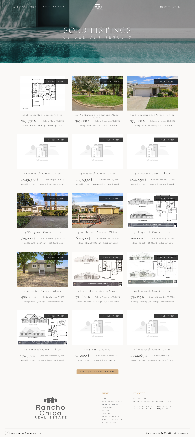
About (105, 410)
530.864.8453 (140, 399)
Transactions (110, 405)
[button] (56, 81)
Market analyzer (112, 419)
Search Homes (110, 416)
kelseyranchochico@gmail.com (152, 402)
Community (108, 408)
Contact (107, 413)
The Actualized (33, 433)
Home (105, 399)
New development (113, 402)
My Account (109, 422)
